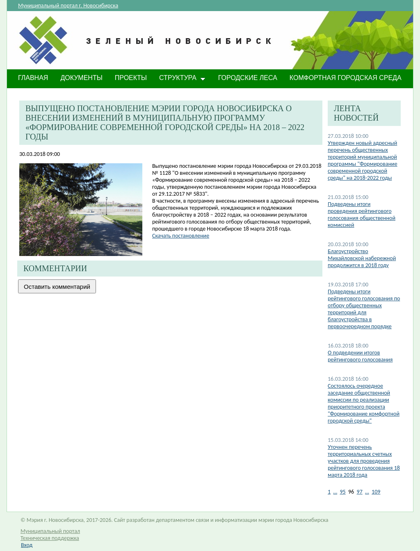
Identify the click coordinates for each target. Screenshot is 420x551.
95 (342, 491)
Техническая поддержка (50, 538)
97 (360, 491)
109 (376, 491)
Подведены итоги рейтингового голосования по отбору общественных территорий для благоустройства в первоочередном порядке (364, 309)
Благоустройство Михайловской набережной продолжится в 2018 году (362, 258)
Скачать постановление (180, 235)
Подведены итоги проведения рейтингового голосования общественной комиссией (361, 215)
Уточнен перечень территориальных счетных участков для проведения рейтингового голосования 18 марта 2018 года (364, 461)
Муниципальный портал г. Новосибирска (68, 5)
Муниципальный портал (50, 531)
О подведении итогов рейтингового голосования (360, 356)
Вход (26, 545)
